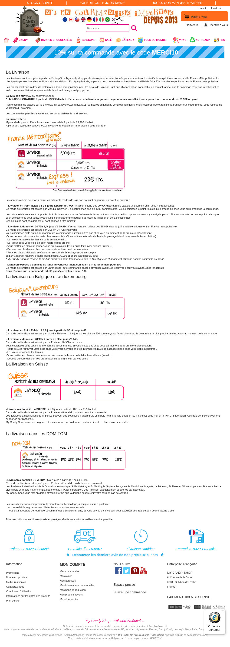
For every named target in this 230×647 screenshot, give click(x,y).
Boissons (85, 40)
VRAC (179, 40)
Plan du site (13, 600)
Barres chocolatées (53, 40)
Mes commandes (69, 571)
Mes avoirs (66, 576)
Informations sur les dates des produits (28, 596)
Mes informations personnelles (77, 585)
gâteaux (124, 40)
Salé (105, 40)
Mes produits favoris (71, 594)
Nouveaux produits (17, 577)
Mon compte (72, 564)
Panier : (199, 16)
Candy (22, 40)
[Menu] (222, 612)
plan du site (216, 8)
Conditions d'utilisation (19, 591)
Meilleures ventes (16, 582)
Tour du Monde (153, 40)
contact (202, 8)
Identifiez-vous (219, 24)
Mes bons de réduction (73, 590)
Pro (222, 40)
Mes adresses (68, 580)
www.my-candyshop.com (39, 95)
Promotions (12, 572)
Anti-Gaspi (203, 40)
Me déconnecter (69, 599)
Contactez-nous (15, 586)
